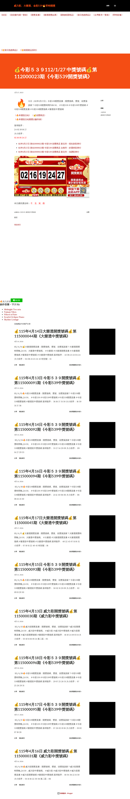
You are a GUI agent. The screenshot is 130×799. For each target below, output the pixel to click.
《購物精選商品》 (67, 15)
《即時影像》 (117, 15)
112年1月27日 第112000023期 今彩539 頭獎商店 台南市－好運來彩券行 (49, 147)
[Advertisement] (61, 32)
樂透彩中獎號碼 (105, 115)
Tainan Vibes (10, 312)
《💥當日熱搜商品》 (9, 50)
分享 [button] (102, 100)
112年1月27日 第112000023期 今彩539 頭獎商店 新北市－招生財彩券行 (49, 143)
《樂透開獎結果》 (50, 15)
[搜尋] (107, 5)
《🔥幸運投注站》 (22, 115)
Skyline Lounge (11, 319)
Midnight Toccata (12, 309)
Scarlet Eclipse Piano (14, 317)
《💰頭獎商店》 (38, 115)
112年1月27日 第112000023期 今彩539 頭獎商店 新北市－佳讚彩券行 (48, 152)
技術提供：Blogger (65, 793)
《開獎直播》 (35, 15)
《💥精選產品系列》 (28, 50)
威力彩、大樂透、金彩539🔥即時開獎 (34, 5)
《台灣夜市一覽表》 (101, 15)
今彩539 (103, 112)
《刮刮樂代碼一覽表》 (19, 15)
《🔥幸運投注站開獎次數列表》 (28, 119)
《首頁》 (4, 15)
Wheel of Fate (10, 314)
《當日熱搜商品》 (84, 15)
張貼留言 (17, 225)
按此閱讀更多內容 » (75, 365)
